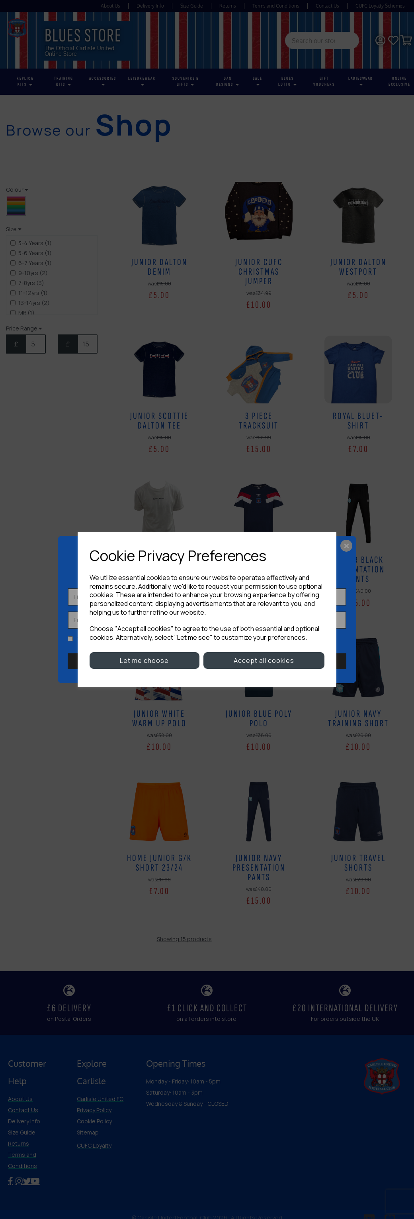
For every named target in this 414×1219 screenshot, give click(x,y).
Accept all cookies (264, 660)
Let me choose (144, 660)
